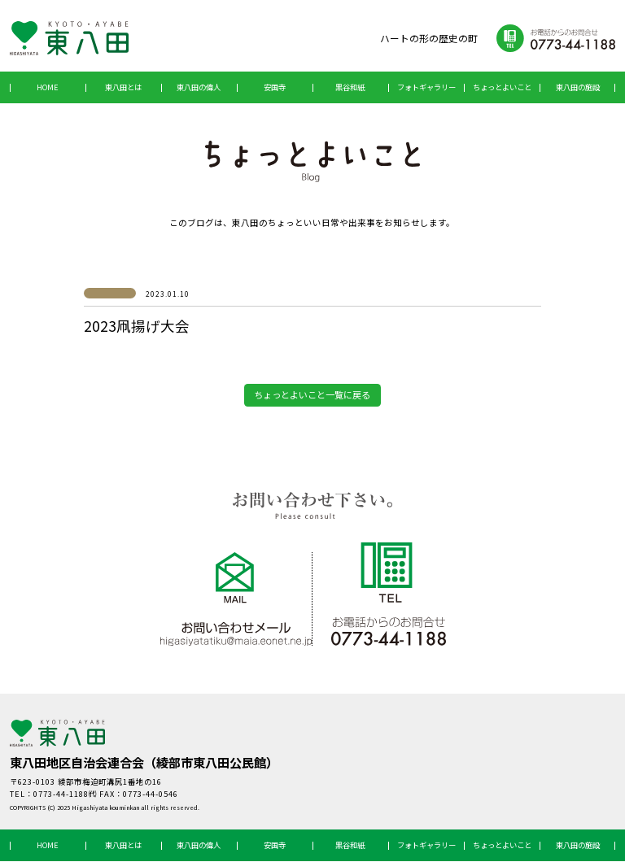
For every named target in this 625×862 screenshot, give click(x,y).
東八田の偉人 (199, 87)
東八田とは (123, 87)
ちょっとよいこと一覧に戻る (312, 396)
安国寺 (275, 87)
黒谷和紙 (350, 87)
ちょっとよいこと (502, 87)
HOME (48, 87)
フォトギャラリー (426, 87)
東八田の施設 (578, 87)
